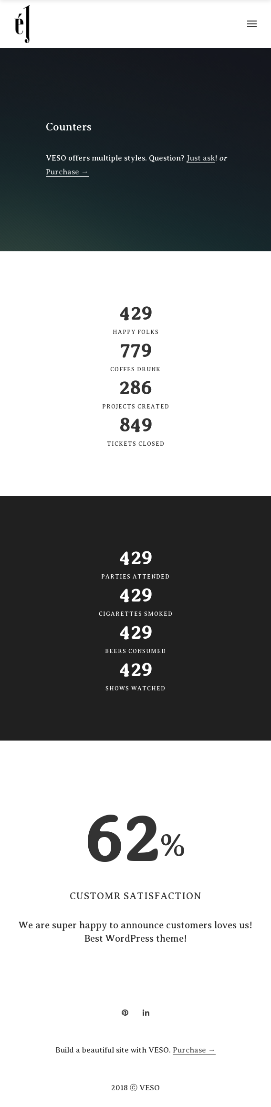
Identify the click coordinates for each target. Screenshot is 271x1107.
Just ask (201, 158)
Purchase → (67, 172)
